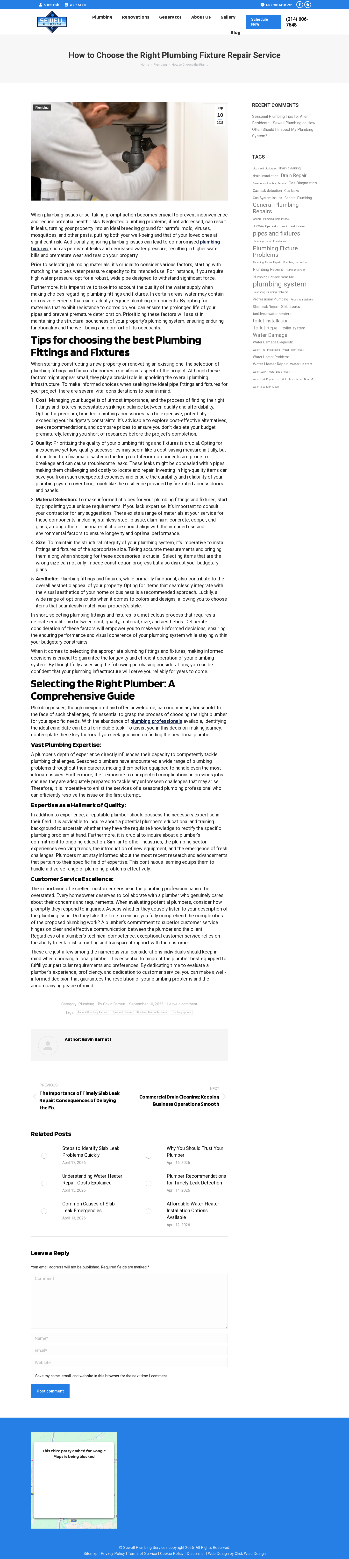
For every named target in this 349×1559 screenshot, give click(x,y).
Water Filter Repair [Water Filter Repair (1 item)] (293, 349)
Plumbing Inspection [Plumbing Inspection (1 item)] (295, 262)
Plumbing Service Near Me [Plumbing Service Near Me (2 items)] (273, 277)
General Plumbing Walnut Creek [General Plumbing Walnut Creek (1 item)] (271, 219)
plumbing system (181, 1012)
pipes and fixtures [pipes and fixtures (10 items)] (276, 233)
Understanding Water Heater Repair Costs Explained (92, 1179)
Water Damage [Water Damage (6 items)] (270, 335)
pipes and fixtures (122, 1012)
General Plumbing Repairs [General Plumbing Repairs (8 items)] (276, 208)
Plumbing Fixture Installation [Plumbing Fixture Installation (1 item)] (269, 241)
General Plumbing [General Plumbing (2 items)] (298, 198)
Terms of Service (142, 1553)
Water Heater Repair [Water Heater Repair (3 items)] (270, 364)
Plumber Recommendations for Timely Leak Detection (196, 1179)
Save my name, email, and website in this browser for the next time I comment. (101, 1376)
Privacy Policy (113, 1553)
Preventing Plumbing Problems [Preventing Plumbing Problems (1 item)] (270, 292)
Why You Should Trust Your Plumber (195, 1151)
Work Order (75, 4)
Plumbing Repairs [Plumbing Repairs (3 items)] (268, 269)
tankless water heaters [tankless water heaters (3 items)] (272, 314)
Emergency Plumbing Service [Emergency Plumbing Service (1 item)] (269, 183)
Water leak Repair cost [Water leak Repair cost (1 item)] (266, 379)
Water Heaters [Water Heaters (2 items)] (301, 364)
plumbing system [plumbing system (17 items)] (280, 284)
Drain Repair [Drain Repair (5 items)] (294, 175)
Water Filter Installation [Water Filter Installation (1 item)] (266, 349)
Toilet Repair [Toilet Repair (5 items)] (266, 328)
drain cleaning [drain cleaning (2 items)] (290, 168)
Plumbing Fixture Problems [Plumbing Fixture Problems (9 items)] (275, 251)
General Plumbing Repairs (92, 1012)
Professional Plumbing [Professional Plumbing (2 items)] (270, 299)
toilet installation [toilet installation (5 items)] (271, 321)
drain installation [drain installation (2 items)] (265, 176)
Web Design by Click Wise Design (237, 1553)
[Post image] (44, 1155)
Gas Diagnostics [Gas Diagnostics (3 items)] (303, 183)
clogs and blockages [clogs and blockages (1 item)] (265, 168)
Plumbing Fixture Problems (151, 1012)
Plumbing (42, 107)
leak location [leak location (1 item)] (298, 226)
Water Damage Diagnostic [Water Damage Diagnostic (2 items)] (273, 342)
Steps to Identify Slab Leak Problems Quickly (90, 1151)
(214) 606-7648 (297, 22)
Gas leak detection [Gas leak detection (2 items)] (267, 191)
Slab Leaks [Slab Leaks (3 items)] (290, 306)
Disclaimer (196, 1553)
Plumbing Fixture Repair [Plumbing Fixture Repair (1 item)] (267, 262)
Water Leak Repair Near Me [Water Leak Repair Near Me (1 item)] (298, 379)
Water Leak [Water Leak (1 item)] (259, 371)
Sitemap (91, 1553)
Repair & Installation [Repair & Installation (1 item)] (302, 299)
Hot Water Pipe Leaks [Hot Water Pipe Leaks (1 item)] (265, 226)
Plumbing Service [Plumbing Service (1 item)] (295, 269)
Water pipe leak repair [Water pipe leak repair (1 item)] (266, 386)
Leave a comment (182, 1004)
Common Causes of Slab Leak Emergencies (88, 1207)
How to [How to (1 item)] (284, 226)
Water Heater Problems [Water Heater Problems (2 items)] (271, 357)
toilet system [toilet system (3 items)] (294, 328)
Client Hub (48, 4)
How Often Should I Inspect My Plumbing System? (283, 129)
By (111, 1004)
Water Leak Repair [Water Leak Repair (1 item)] (279, 371)
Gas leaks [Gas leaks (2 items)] (291, 191)
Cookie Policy (172, 1553)
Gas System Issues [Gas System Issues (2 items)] (267, 198)
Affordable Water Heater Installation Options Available (193, 1210)
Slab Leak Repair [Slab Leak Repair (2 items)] (266, 307)
